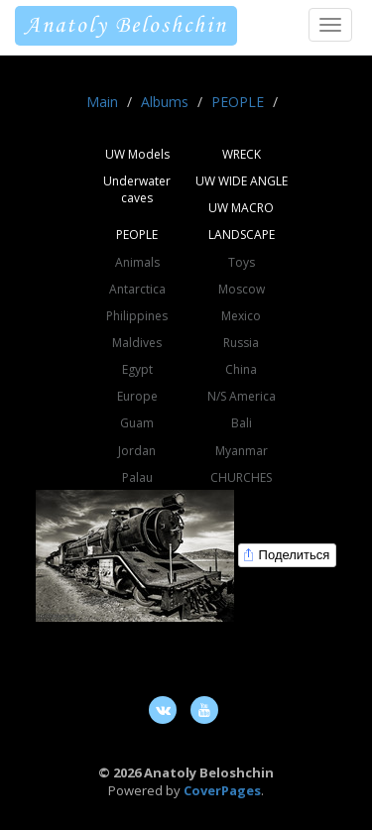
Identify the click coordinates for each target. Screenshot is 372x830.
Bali (241, 423)
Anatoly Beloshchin (126, 26)
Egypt (137, 369)
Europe (137, 396)
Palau (137, 477)
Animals (137, 262)
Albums (164, 101)
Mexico (241, 315)
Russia (241, 342)
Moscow (241, 289)
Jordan (137, 450)
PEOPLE (237, 101)
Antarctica (137, 289)
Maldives (137, 342)
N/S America (241, 396)
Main (102, 101)
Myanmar (241, 450)
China (241, 369)
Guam (137, 423)
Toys (241, 262)
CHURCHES (241, 477)
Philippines (137, 315)
